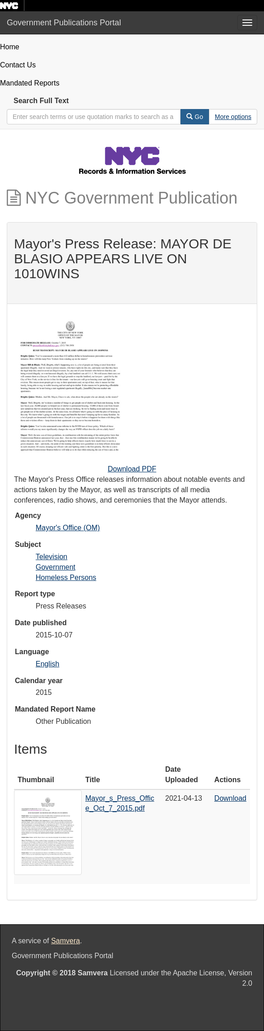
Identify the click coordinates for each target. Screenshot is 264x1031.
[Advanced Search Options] (233, 116)
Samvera (65, 941)
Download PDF (132, 469)
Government (55, 567)
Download (230, 798)
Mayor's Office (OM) (68, 528)
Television (51, 557)
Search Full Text (41, 101)
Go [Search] (194, 116)
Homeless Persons (66, 577)
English (47, 664)
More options (233, 116)
